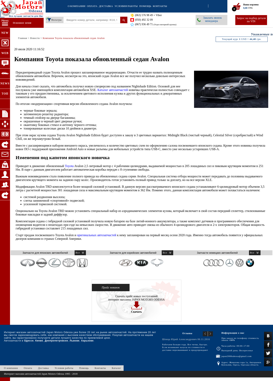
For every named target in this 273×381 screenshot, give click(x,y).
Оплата (92, 6)
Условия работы (126, 6)
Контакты (160, 6)
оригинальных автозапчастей (96, 235)
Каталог (116, 368)
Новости (35, 38)
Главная (22, 38)
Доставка (106, 6)
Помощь (145, 6)
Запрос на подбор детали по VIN (251, 20)
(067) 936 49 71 (155, 24)
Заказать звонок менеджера (212, 19)
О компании (76, 6)
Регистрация (211, 6)
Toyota (69, 166)
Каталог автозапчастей (112, 90)
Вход (204, 6)
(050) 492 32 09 (144, 19)
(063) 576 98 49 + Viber (148, 15)
